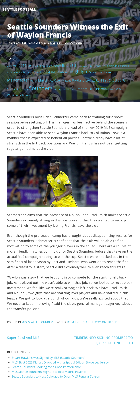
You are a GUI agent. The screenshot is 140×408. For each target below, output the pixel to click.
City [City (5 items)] (104, 65)
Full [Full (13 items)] (42, 72)
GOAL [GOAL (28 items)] (51, 71)
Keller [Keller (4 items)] (100, 72)
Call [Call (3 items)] (92, 66)
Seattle (88, 322)
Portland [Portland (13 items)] (78, 80)
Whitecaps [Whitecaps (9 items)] (14, 95)
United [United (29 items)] (94, 88)
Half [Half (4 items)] (67, 72)
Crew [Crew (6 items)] (10, 72)
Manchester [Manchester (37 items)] (18, 80)
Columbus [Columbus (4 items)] (123, 65)
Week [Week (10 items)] (119, 89)
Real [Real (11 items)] (99, 80)
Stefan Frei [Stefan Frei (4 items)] (67, 89)
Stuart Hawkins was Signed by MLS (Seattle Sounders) (48, 358)
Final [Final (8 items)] (36, 72)
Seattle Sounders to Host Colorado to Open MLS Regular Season (56, 376)
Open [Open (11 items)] (58, 80)
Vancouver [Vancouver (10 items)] (108, 89)
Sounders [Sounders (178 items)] (40, 88)
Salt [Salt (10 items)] (105, 80)
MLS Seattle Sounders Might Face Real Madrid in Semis (49, 372)
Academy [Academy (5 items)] (47, 65)
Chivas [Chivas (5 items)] (98, 65)
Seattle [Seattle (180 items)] (117, 79)
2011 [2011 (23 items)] (23, 65)
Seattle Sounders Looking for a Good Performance (46, 367)
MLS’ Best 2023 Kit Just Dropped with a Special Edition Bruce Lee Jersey (60, 362)
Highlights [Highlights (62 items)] (80, 72)
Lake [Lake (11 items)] (107, 72)
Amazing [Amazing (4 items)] (56, 65)
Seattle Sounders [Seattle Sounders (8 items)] (17, 89)
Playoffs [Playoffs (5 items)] (67, 80)
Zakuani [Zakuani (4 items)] (26, 95)
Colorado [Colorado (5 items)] (112, 65)
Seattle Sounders (69, 42)
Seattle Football (19, 9)
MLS (52, 42)
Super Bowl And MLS (23, 337)
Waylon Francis (106, 322)
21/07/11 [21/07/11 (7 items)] (12, 65)
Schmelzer (74, 322)
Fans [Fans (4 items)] (30, 72)
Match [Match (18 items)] (43, 80)
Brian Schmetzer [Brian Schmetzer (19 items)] (75, 65)
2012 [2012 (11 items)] (31, 66)
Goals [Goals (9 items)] (60, 72)
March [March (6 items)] (33, 80)
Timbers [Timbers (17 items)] (81, 89)
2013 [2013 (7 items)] (38, 65)
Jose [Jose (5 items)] (94, 72)
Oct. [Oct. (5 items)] (51, 80)
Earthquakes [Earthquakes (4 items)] (20, 72)
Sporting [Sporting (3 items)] (57, 89)
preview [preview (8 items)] (90, 80)
